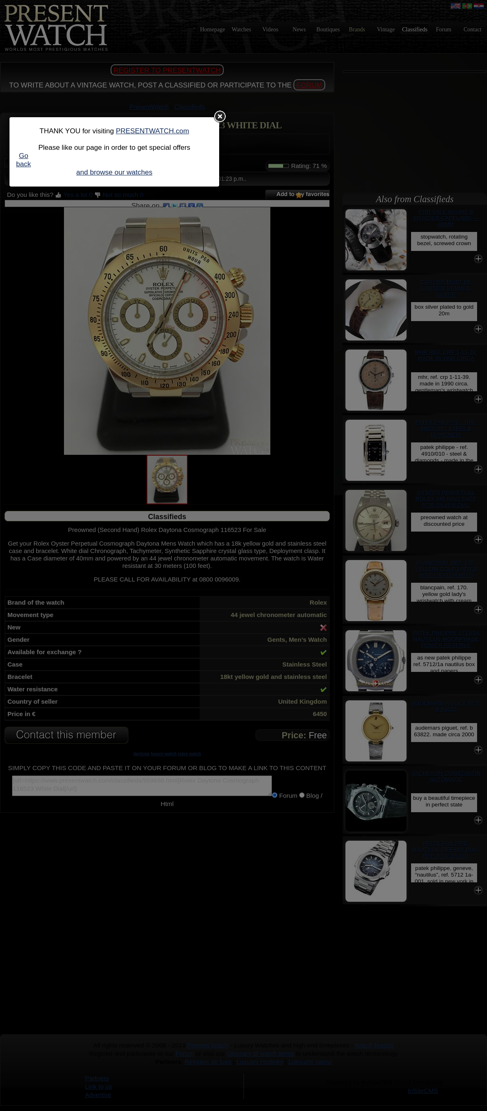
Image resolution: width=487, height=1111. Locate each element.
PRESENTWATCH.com (152, 131)
